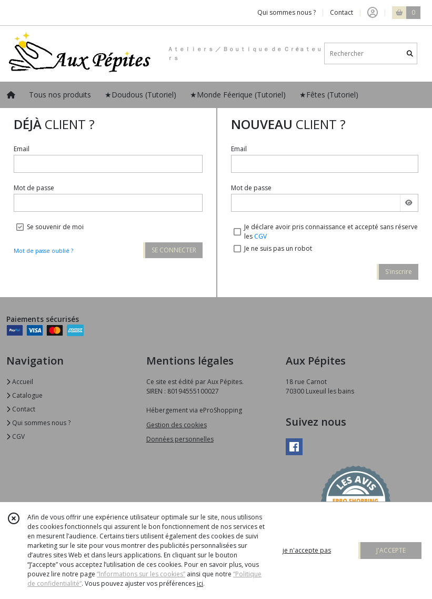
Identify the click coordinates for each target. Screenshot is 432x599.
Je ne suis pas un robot (278, 248)
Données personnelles (180, 439)
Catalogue (24, 395)
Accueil (19, 381)
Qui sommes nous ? (38, 422)
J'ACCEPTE (391, 550)
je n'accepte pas (307, 550)
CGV (260, 236)
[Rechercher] (410, 53)
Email (21, 148)
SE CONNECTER (174, 250)
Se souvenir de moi (55, 226)
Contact (341, 12)
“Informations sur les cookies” (141, 573)
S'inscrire (398, 271)
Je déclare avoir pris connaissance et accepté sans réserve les (331, 231)
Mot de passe (34, 187)
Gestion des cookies (176, 424)
